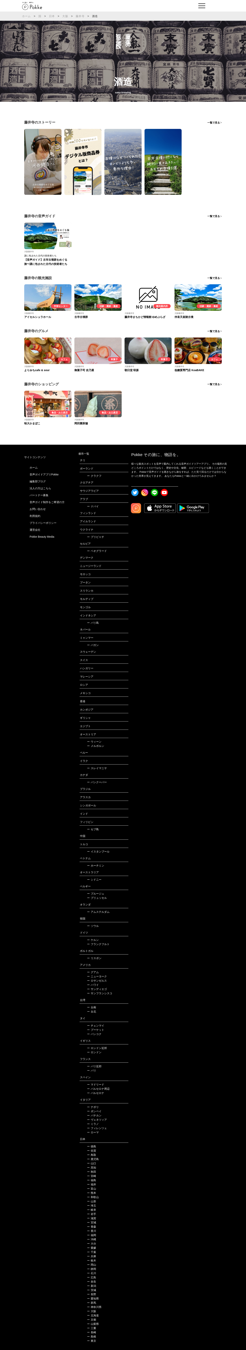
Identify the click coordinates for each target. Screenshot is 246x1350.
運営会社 (35, 529)
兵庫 (91, 1256)
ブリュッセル (97, 897)
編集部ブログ (38, 481)
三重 (91, 1328)
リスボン (94, 958)
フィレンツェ (97, 1128)
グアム (93, 972)
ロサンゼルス (97, 980)
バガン (93, 645)
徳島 (91, 1146)
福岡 (91, 1235)
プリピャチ (95, 536)
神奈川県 (94, 1307)
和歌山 (93, 1197)
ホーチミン (95, 865)
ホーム (26, 16)
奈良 (91, 1281)
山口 (91, 1163)
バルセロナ (95, 1093)
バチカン (94, 1115)
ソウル (93, 925)
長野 (91, 1294)
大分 (91, 1243)
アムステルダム (98, 911)
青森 (91, 1226)
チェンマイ (95, 1025)
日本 (52, 16)
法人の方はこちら (40, 488)
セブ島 (93, 829)
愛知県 (93, 1298)
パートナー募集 (39, 495)
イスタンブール (98, 851)
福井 (91, 1184)
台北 (91, 1011)
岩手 (91, 1214)
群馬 (91, 1302)
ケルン (93, 939)
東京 (91, 1340)
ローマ (93, 1132)
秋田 (91, 1171)
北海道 (93, 1315)
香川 (91, 1230)
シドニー (94, 879)
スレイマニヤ (97, 768)
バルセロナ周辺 (98, 1088)
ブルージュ (95, 893)
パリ (91, 1070)
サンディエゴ (97, 989)
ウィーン (94, 741)
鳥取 (91, 1154)
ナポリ (93, 1107)
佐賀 (91, 1150)
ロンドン (94, 1052)
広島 (91, 1277)
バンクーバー (97, 782)
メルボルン (95, 745)
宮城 (91, 1222)
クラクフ (94, 475)
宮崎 (91, 1176)
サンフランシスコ (99, 993)
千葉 (91, 1252)
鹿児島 (93, 1159)
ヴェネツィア (97, 1119)
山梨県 (93, 1323)
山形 (91, 1201)
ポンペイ (94, 1111)
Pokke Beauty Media (42, 536)
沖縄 (91, 1239)
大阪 (65, 16)
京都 (91, 1319)
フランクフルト (98, 944)
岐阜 (91, 1209)
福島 (91, 1180)
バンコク (94, 1034)
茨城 (91, 1290)
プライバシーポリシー (43, 522)
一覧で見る (213, 122)
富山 (91, 1188)
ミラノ (93, 1123)
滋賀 (91, 1218)
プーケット (95, 1029)
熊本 (91, 1192)
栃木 (91, 1260)
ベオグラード (97, 550)
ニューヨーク (97, 976)
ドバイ (93, 506)
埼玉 (91, 1205)
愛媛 (91, 1247)
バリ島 (93, 622)
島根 (91, 1336)
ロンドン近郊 (97, 1048)
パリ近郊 (94, 1066)
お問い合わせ (38, 509)
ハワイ (93, 984)
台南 (91, 1007)
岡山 (91, 1264)
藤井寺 (80, 16)
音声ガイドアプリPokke (44, 474)
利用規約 (35, 515)
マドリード (95, 1084)
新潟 (91, 1285)
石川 (91, 1273)
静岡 (91, 1268)
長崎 (91, 1332)
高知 (91, 1167)
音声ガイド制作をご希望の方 (47, 502)
